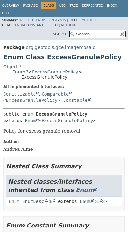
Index (112, 5)
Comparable (55, 94)
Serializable (19, 94)
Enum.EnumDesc (26, 201)
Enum (18, 71)
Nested (26, 20)
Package (30, 5)
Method (89, 20)
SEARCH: (60, 34)
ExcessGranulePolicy (55, 71)
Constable (75, 100)
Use (62, 5)
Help (6, 13)
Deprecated (92, 5)
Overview (10, 5)
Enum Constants (51, 20)
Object (10, 66)
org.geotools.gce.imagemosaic (60, 47)
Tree (74, 5)
